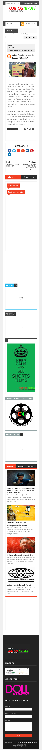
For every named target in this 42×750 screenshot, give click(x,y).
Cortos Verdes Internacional (26, 742)
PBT (28, 746)
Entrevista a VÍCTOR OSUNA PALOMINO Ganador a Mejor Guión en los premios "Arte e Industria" (21, 490)
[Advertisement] (22, 265)
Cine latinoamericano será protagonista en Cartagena (17, 524)
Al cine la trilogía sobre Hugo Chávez (20, 555)
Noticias (12, 47)
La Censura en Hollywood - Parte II (19, 585)
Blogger (27, 33)
